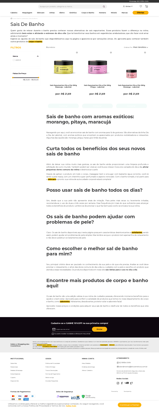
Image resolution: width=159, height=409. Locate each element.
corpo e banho (35, 42)
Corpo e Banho (17, 18)
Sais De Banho (34, 18)
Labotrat (18, 60)
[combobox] (72, 6)
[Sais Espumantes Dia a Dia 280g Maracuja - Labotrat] (63, 76)
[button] (26, 56)
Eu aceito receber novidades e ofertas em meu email (72, 334)
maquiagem (104, 345)
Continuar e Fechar (129, 405)
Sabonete (25, 18)
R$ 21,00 (26, 80)
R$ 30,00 (34, 80)
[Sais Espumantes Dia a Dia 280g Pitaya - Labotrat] (97, 76)
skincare (52, 180)
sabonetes (65, 302)
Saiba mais (71, 406)
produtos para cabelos (44, 345)
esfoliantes (137, 233)
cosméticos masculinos (49, 347)
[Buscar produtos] (103, 6)
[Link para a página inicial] (11, 18)
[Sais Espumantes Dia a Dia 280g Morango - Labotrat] (131, 76)
